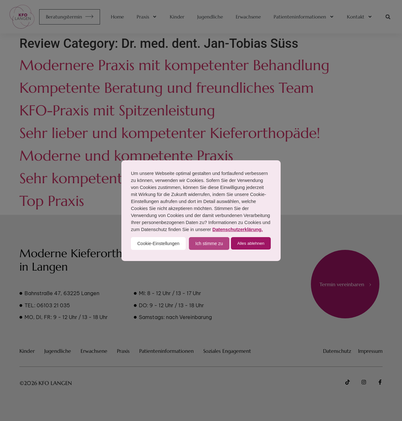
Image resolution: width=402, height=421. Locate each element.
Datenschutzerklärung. (237, 229)
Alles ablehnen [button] (250, 243)
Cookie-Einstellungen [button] (158, 243)
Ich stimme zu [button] (209, 243)
